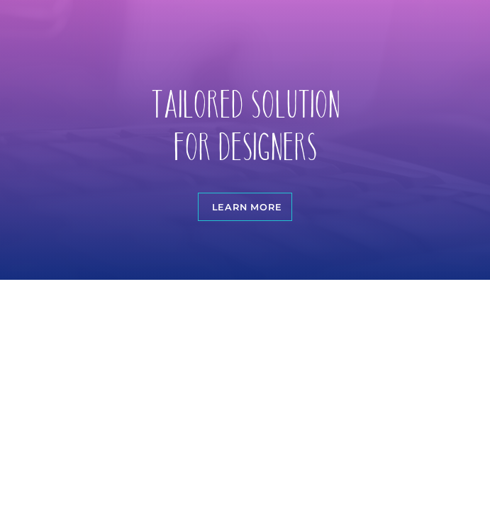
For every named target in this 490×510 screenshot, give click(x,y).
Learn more (247, 207)
